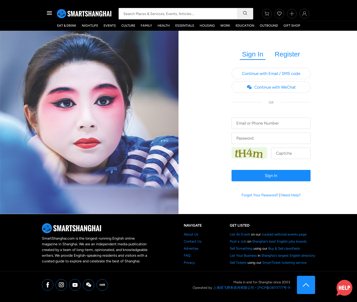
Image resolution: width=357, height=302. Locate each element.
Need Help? (291, 195)
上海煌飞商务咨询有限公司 (233, 288)
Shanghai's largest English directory (288, 255)
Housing (207, 26)
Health (164, 26)
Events (110, 26)
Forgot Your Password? (260, 195)
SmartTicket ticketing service (284, 263)
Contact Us (192, 241)
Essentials (184, 26)
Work (225, 26)
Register (287, 54)
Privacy (189, 263)
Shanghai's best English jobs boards (279, 241)
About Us (191, 234)
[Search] (245, 13)
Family (146, 26)
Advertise (191, 248)
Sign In (252, 54)
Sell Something (241, 248)
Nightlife (90, 26)
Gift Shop (291, 26)
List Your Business (243, 255)
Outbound (269, 26)
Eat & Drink (66, 26)
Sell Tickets (238, 263)
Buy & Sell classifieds (284, 248)
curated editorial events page (284, 234)
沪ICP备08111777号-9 (273, 288)
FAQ (187, 255)
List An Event (240, 234)
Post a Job (238, 241)
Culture (128, 26)
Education (245, 26)
